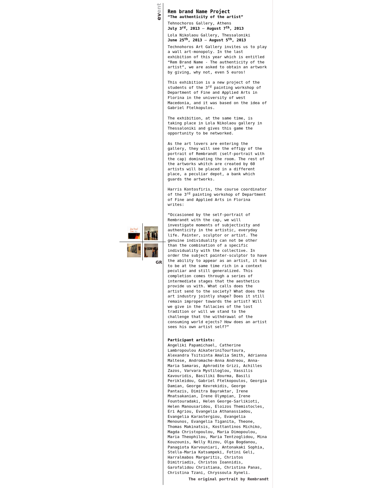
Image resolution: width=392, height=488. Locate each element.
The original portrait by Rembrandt (229, 479)
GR (159, 262)
